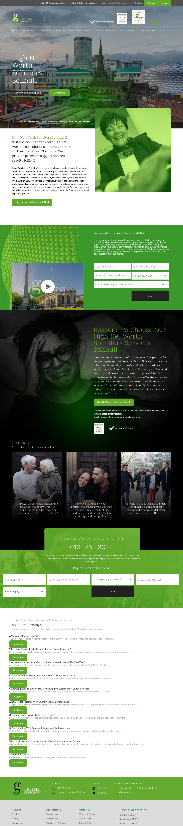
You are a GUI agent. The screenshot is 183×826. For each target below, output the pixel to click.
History (15, 820)
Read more (18, 644)
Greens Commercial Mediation (130, 3)
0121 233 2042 (162, 3)
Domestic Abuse (146, 30)
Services (16, 816)
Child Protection (103, 30)
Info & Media (85, 820)
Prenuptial (68, 30)
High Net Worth (83, 30)
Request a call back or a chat (91, 568)
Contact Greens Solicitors (65, 793)
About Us (16, 811)
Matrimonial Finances (48, 30)
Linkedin (97, 788)
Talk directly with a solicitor (78, 122)
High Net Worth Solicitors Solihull (32, 202)
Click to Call (17, 122)
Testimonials (52, 820)
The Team (118, 794)
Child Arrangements (124, 30)
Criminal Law (163, 30)
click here (98, 629)
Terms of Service (87, 816)
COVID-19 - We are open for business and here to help (61, 3)
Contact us (59, 92)
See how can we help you (29, 92)
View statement (92, 3)
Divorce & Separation (23, 30)
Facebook (96, 792)
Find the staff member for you (53, 122)
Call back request (31, 122)
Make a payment (108, 3)
